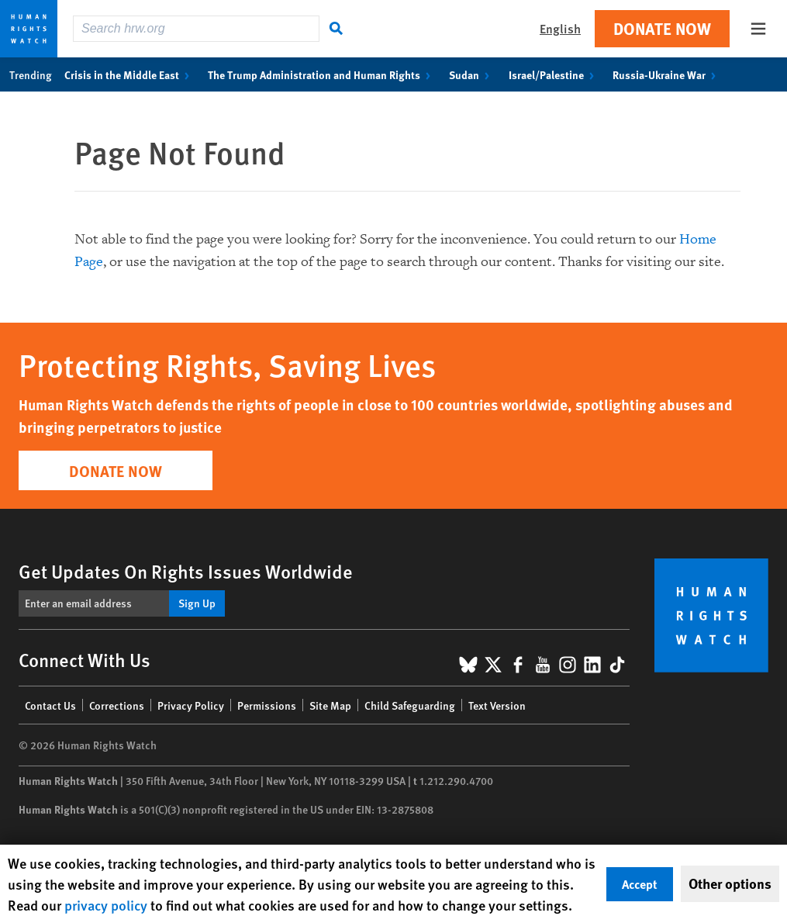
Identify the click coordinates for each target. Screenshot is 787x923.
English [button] (560, 28)
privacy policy (105, 904)
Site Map (330, 705)
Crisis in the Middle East (129, 74)
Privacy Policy (190, 705)
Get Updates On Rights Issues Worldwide (186, 571)
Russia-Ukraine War (667, 74)
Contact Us (50, 705)
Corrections (116, 705)
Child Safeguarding (409, 705)
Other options (730, 883)
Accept (640, 884)
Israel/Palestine (554, 74)
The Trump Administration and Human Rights (322, 74)
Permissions (266, 705)
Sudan (472, 74)
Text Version (497, 705)
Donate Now (662, 28)
